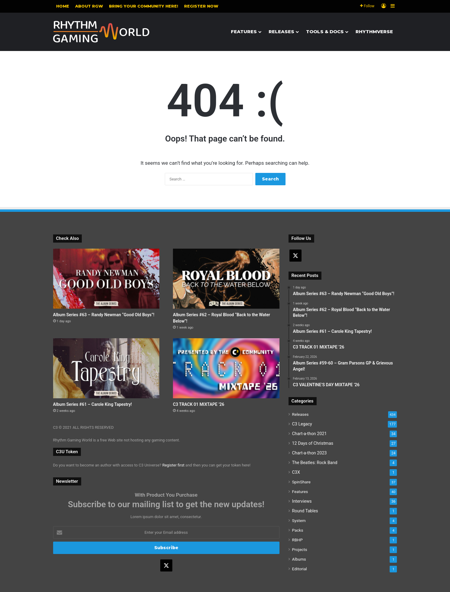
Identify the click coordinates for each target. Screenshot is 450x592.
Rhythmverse (374, 31)
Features (244, 31)
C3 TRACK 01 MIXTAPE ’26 (198, 404)
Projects (299, 549)
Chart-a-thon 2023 (309, 452)
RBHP (297, 539)
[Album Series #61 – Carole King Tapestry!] (106, 368)
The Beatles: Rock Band (314, 462)
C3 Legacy (302, 424)
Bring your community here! (143, 6)
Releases (281, 31)
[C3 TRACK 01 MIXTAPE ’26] (226, 368)
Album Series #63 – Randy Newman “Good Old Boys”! (104, 314)
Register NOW (201, 6)
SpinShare (301, 481)
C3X (296, 472)
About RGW (89, 6)
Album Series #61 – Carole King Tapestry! (92, 404)
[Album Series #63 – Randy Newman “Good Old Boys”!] (106, 279)
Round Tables (305, 510)
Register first (173, 465)
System (299, 520)
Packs (297, 530)
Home (62, 6)
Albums (299, 559)
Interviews (302, 501)
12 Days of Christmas (313, 443)
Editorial (299, 568)
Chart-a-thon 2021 (309, 433)
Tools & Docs (325, 31)
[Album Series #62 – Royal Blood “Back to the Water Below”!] (226, 279)
